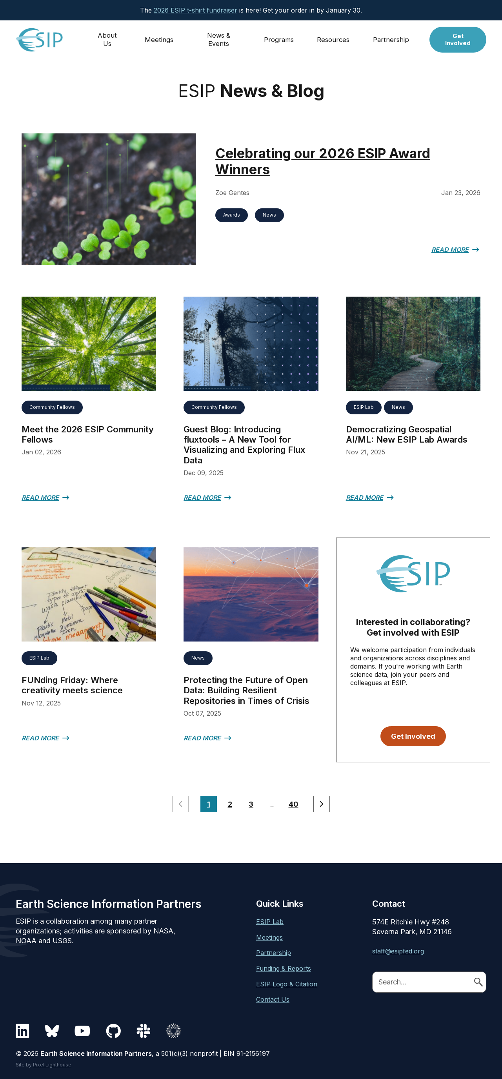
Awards (231, 215)
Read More (450, 249)
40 (293, 802)
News (269, 215)
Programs (280, 38)
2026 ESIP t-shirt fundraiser (195, 10)
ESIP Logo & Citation (286, 982)
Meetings (159, 38)
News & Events (219, 38)
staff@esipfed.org (398, 949)
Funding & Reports (283, 966)
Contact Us (272, 997)
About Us (108, 38)
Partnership (392, 38)
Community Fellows (52, 405)
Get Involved (458, 38)
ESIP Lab (364, 405)
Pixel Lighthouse (52, 1062)
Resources (335, 38)
